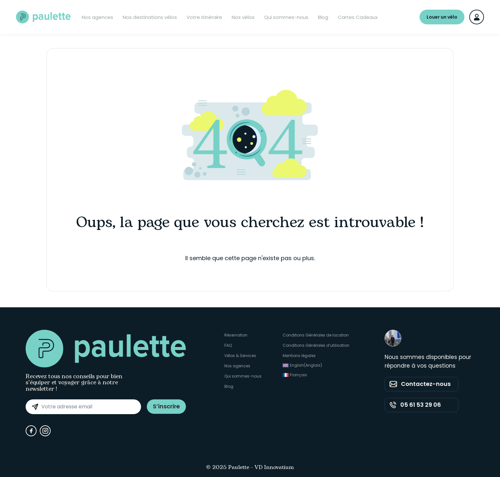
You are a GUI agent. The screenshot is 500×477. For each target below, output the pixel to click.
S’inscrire (166, 406)
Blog (323, 17)
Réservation (235, 335)
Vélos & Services (240, 355)
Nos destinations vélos (150, 17)
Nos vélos (243, 17)
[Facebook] (31, 430)
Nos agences (97, 17)
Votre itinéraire (204, 17)
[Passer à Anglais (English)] (316, 365)
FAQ (228, 345)
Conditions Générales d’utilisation (316, 345)
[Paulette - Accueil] (43, 17)
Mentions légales (299, 355)
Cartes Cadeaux (358, 17)
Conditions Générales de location (316, 335)
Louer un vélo (442, 17)
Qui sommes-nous (286, 17)
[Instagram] (45, 430)
